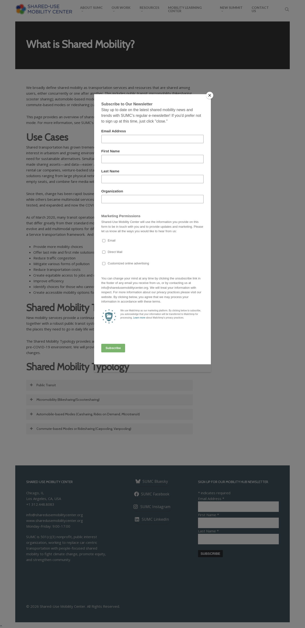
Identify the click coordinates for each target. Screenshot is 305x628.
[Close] (209, 95)
